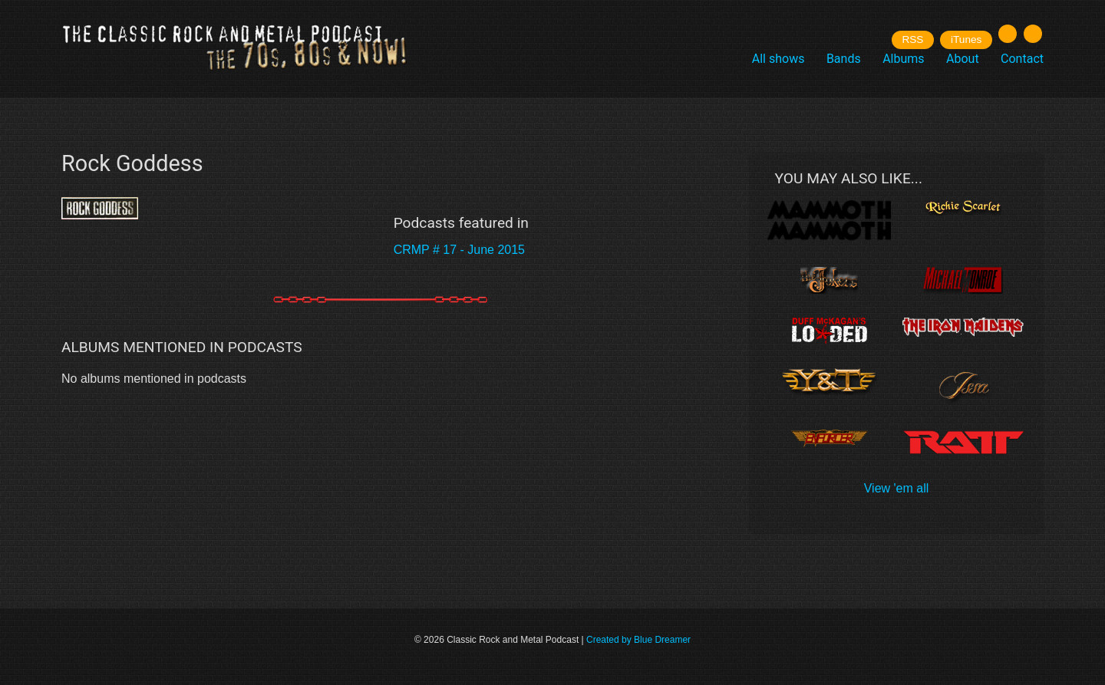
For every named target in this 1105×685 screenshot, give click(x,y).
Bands (843, 58)
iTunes (966, 39)
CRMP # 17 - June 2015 (459, 249)
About (962, 58)
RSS (912, 39)
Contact (1022, 58)
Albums (903, 58)
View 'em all (896, 488)
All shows (778, 58)
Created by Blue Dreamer (638, 639)
